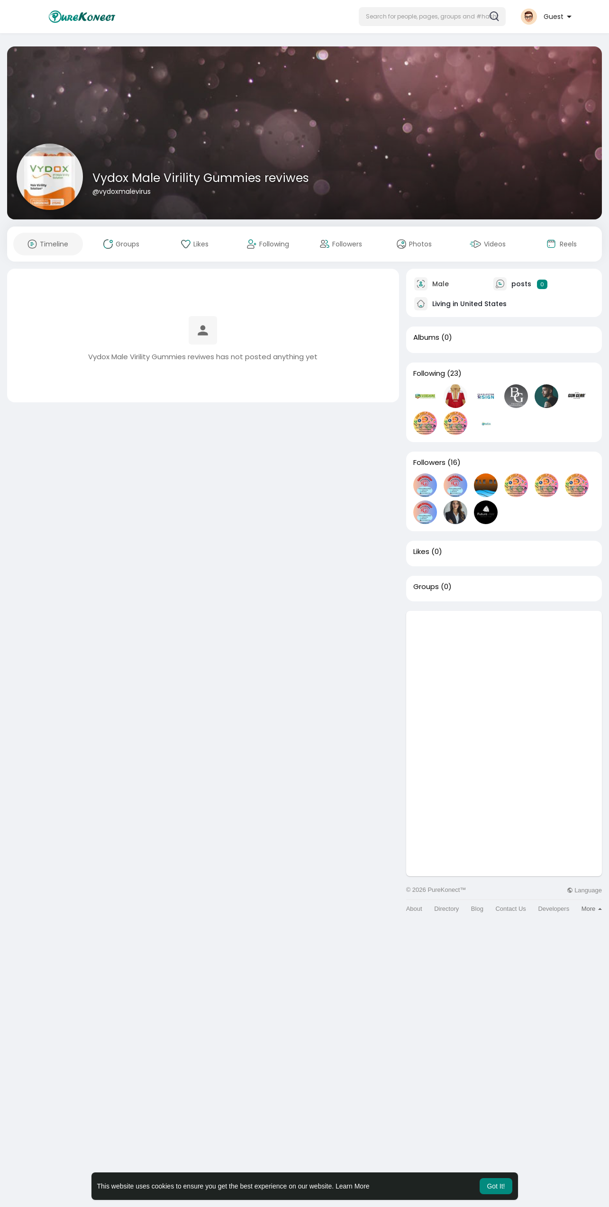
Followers (429, 462)
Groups (426, 586)
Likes (421, 551)
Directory (446, 909)
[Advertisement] (504, 677)
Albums (426, 337)
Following (429, 373)
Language (584, 890)
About (414, 909)
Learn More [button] (353, 1186)
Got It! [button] (496, 1186)
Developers (553, 909)
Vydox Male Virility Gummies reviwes (200, 178)
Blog (477, 909)
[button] (432, 16)
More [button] (592, 908)
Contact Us (510, 909)
